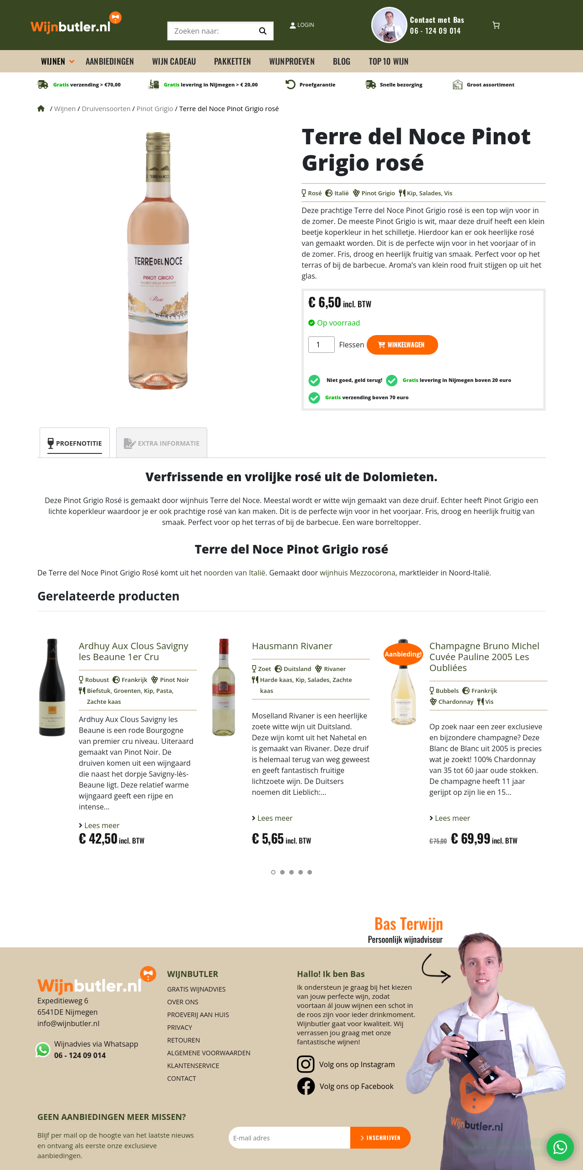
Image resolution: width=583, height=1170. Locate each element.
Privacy (179, 1027)
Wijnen (65, 108)
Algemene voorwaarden (209, 1052)
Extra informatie (168, 443)
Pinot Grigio (155, 108)
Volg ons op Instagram (346, 1064)
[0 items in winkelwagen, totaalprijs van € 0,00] (496, 25)
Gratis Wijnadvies (196, 989)
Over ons (182, 1001)
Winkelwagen (406, 344)
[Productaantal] (321, 344)
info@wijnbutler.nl (68, 1023)
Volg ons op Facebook (345, 1086)
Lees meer (101, 825)
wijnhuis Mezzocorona (357, 573)
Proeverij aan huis (198, 1014)
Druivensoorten (106, 108)
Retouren (183, 1040)
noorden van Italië (234, 573)
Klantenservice (193, 1065)
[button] (273, 872)
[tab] (75, 442)
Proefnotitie (79, 443)
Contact (181, 1078)
